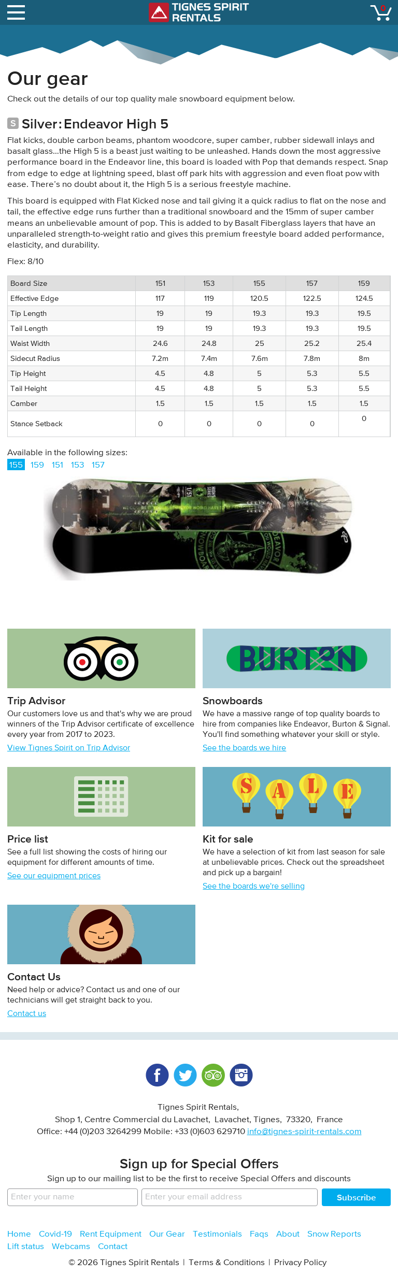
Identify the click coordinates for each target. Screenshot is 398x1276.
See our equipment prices (54, 876)
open (17, 10)
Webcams (71, 1246)
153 (77, 465)
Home (19, 1234)
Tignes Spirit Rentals (199, 12)
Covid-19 (55, 1234)
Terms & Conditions (227, 1262)
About (288, 1234)
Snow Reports (334, 1234)
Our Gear (167, 1234)
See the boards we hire (244, 748)
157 (98, 465)
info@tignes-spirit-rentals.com (304, 1131)
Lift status (25, 1246)
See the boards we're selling (254, 886)
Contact (112, 1246)
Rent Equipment (110, 1234)
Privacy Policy (300, 1262)
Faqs (259, 1234)
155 (16, 465)
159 (37, 465)
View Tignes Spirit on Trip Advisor (68, 748)
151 (57, 465)
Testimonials (217, 1234)
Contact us (26, 1014)
